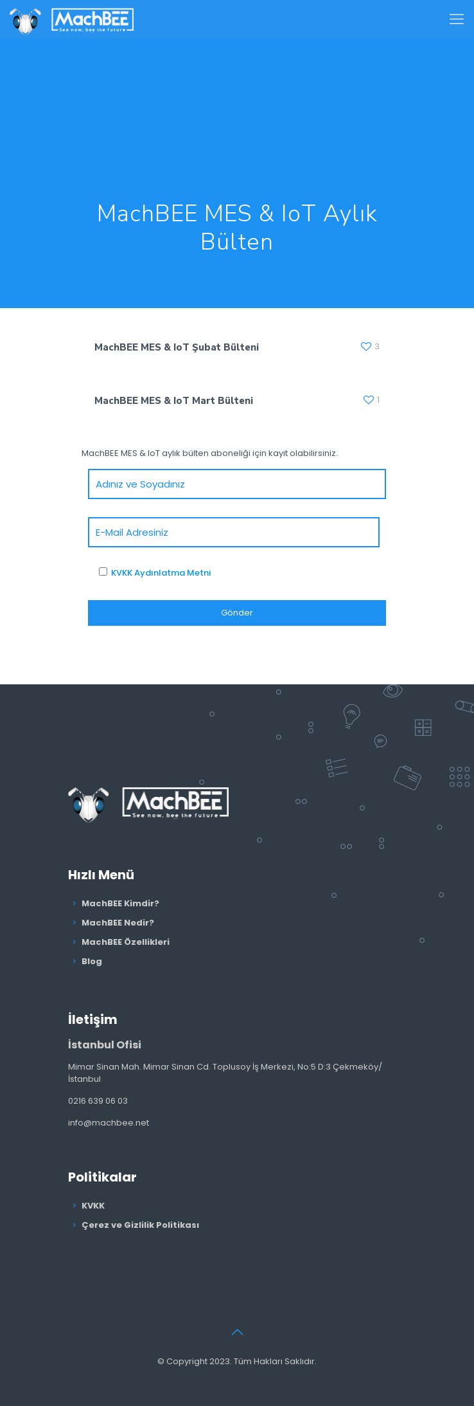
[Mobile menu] (457, 19)
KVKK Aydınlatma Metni (161, 573)
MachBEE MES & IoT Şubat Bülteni (176, 347)
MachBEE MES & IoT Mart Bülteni (173, 400)
